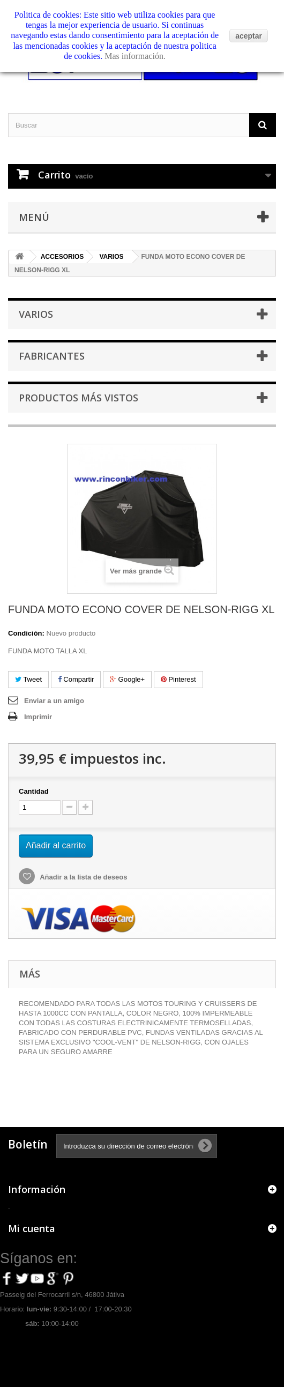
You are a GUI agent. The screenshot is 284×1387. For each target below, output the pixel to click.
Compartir (76, 679)
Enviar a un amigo (54, 701)
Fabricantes (52, 355)
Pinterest (178, 679)
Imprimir (38, 717)
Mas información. (135, 56)
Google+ (127, 679)
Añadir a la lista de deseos (82, 877)
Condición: (26, 633)
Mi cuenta (31, 1228)
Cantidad (34, 791)
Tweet (28, 679)
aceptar (248, 36)
